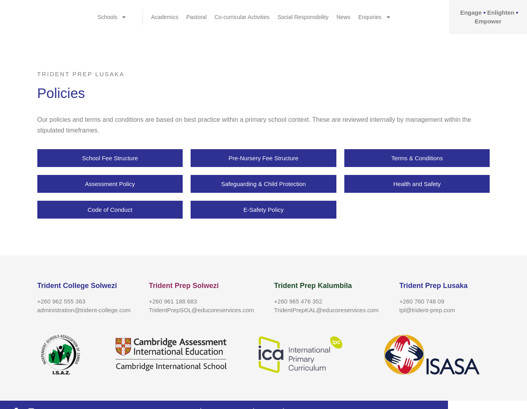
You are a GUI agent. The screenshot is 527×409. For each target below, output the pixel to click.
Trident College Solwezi (77, 286)
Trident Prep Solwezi (184, 286)
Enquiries (374, 17)
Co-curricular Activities (241, 17)
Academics (164, 17)
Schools (112, 17)
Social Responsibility (303, 17)
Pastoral (196, 17)
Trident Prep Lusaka (433, 286)
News (343, 17)
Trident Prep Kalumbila (313, 286)
